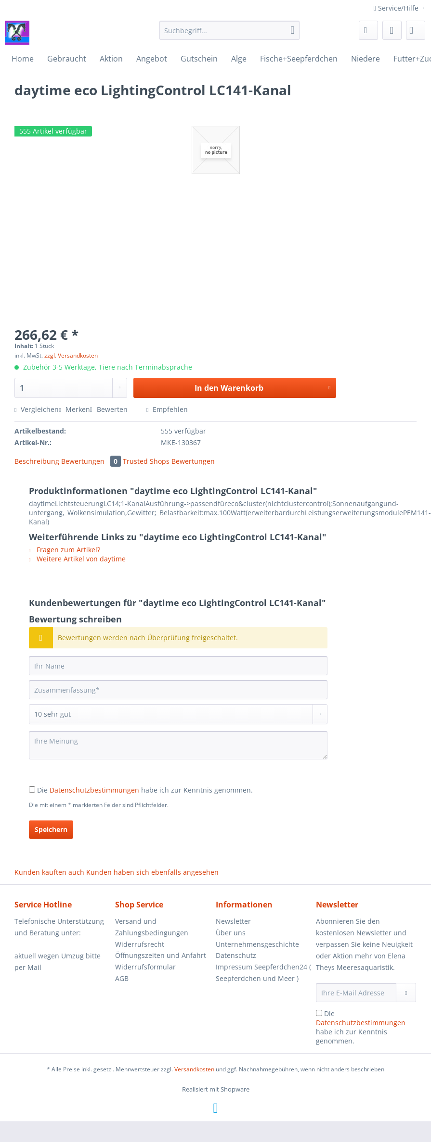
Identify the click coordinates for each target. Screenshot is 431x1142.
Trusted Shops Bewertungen (169, 461)
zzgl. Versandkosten (71, 355)
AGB (122, 978)
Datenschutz (236, 955)
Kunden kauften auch (49, 872)
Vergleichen (36, 409)
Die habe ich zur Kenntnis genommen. (145, 789)
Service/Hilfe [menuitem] (397, 7)
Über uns (231, 932)
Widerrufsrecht (139, 944)
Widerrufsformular (145, 966)
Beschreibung (36, 461)
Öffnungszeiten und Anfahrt (160, 955)
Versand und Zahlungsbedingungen (151, 927)
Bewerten (110, 409)
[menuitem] (229, 35)
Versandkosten (194, 1069)
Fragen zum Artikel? (64, 549)
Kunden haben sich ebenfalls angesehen (152, 872)
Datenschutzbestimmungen (94, 789)
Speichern (51, 829)
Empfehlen (167, 409)
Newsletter (233, 921)
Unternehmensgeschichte (257, 944)
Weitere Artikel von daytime (77, 558)
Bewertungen (92, 461)
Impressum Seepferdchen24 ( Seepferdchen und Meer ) (263, 972)
